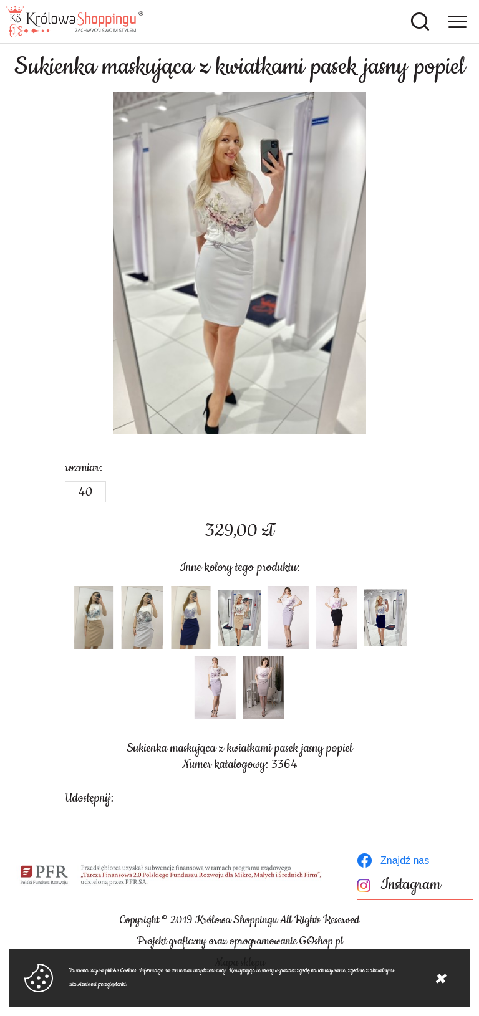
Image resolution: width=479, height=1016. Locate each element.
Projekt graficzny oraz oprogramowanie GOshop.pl (240, 941)
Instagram (410, 885)
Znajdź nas (404, 860)
